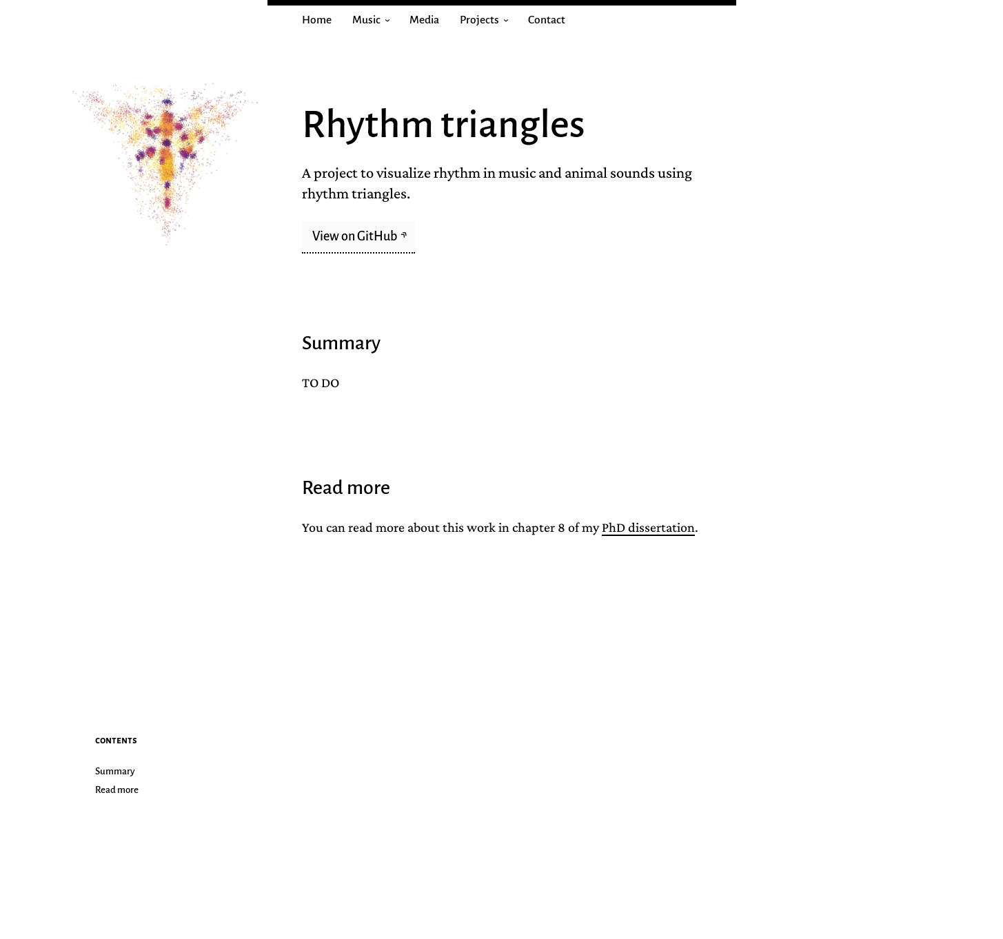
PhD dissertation (648, 527)
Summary (115, 771)
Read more (117, 790)
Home (317, 20)
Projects (487, 20)
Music (374, 20)
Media (424, 20)
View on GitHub (355, 236)
